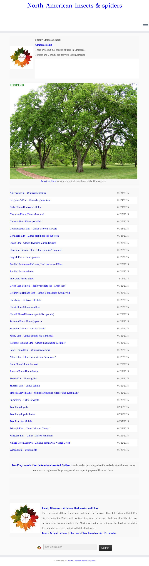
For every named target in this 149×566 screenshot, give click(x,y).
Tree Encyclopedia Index (22, 414)
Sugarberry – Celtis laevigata (24, 400)
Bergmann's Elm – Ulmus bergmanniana (30, 200)
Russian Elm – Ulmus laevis (24, 371)
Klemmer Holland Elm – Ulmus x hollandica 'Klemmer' (38, 343)
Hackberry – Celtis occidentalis (25, 300)
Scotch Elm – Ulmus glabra (24, 378)
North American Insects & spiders (74, 5)
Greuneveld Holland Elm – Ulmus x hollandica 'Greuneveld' (40, 293)
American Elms (48, 181)
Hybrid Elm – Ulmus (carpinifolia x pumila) (32, 314)
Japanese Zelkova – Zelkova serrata (28, 328)
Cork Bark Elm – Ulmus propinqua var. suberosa (34, 235)
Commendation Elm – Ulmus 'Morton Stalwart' (33, 228)
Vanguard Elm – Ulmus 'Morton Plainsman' (31, 435)
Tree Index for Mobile (21, 421)
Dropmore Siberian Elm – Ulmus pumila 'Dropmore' (36, 250)
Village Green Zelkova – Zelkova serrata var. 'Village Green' (40, 442)
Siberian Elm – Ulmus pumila (25, 385)
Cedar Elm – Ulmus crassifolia (25, 207)
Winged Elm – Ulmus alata (23, 450)
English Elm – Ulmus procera (24, 257)
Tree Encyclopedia (19, 407)
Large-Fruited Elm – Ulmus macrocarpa (30, 350)
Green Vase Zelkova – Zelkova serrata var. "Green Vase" (38, 285)
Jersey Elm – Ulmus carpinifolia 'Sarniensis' (32, 335)
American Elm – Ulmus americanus (28, 193)
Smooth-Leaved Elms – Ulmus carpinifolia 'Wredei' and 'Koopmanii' (44, 392)
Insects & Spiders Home (55, 533)
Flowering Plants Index (21, 278)
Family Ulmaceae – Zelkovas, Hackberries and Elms (36, 264)
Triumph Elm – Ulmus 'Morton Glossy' (29, 428)
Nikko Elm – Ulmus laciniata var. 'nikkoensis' (33, 357)
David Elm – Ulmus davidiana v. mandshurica (33, 243)
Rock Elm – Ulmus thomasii (24, 364)
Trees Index (110, 533)
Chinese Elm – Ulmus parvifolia (26, 221)
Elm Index (75, 533)
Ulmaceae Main (43, 45)
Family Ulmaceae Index (22, 271)
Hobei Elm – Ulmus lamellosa (25, 307)
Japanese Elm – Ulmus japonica (26, 321)
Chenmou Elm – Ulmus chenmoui (27, 214)
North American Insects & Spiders (51, 465)
